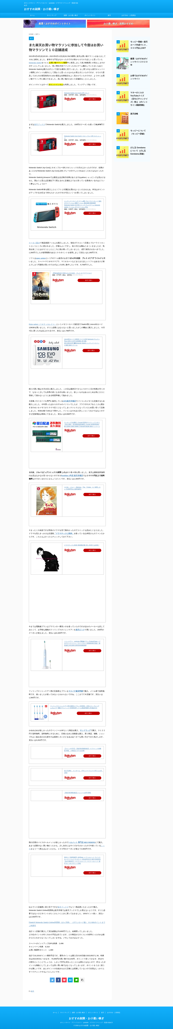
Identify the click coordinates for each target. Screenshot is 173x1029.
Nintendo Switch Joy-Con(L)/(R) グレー (76, 97)
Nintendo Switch (35, 67)
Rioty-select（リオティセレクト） (42, 328)
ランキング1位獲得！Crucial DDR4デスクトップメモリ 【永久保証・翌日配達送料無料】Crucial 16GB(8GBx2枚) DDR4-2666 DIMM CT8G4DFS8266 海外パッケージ (82, 428)
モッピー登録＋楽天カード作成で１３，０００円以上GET (139, 49)
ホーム (32, 15)
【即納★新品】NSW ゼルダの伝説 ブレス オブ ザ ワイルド (72, 277)
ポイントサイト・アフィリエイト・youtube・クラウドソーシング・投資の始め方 (86, 1022)
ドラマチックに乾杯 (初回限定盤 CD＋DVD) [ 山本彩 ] (81, 549)
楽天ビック (80, 634)
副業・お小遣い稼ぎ (71, 15)
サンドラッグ (85, 734)
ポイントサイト (90, 15)
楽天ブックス (39, 128)
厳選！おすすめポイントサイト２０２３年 (139, 66)
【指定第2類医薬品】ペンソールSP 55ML (77, 797)
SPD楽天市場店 (69, 405)
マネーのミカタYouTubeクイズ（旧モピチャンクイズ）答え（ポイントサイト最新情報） (139, 103)
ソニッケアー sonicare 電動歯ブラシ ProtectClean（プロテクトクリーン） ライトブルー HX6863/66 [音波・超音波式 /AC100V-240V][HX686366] (82, 647)
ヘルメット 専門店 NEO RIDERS (81, 846)
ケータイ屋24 (34, 247)
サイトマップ (51, 15)
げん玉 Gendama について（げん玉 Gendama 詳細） (138, 155)
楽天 (109, 15)
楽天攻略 (134, 118)
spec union (41, 262)
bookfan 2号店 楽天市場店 (72, 480)
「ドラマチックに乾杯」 (64, 537)
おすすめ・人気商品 (129, 15)
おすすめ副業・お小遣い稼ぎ (41, 9)
